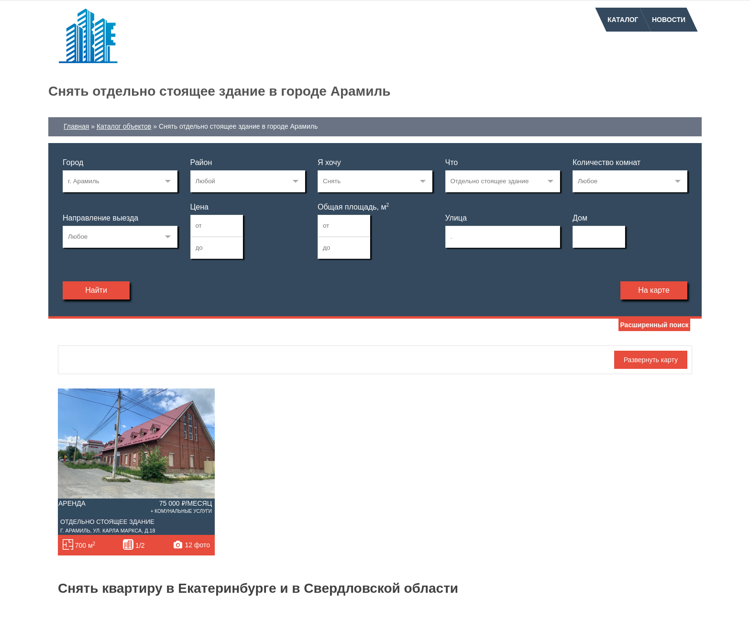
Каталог (623, 19)
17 (120, 181)
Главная (76, 126)
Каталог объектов (124, 126)
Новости (668, 19)
